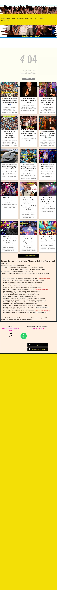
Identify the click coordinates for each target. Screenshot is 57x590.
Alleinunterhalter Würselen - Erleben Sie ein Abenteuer (28, 134)
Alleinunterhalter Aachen (41, 289)
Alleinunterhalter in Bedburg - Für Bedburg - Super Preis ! (28, 100)
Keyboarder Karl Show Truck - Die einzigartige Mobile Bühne (9, 167)
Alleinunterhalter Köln (44, 278)
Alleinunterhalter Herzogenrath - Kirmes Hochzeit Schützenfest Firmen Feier (28, 168)
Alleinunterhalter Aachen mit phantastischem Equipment (28, 240)
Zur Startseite (28, 78)
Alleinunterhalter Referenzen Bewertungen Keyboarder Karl (9, 135)
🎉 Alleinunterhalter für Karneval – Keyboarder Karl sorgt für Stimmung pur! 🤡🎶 (47, 135)
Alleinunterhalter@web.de (10, 329)
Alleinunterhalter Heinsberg (42, 310)
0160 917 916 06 (38, 329)
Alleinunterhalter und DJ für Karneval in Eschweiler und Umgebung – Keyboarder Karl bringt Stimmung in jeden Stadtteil (28, 204)
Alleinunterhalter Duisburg (42, 307)
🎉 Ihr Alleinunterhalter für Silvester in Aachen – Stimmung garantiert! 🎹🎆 (9, 101)
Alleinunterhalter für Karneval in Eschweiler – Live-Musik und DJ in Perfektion (9, 240)
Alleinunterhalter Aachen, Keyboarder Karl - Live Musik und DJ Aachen (47, 101)
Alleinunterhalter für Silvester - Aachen (9, 199)
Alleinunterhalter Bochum (40, 312)
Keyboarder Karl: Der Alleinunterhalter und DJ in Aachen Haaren (47, 167)
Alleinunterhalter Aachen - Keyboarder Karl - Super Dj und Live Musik (47, 201)
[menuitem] (8, 19)
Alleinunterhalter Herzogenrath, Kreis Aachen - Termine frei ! (47, 239)
